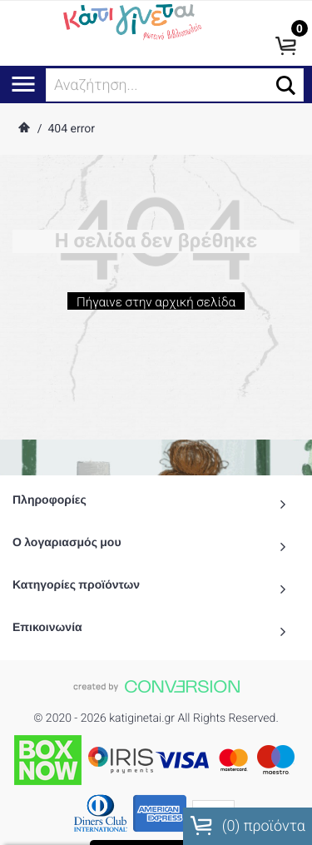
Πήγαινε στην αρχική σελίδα (156, 306)
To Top (155, 824)
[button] (285, 85)
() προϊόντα (247, 826)
